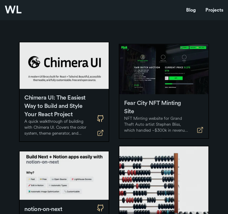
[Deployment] (100, 135)
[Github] (100, 121)
